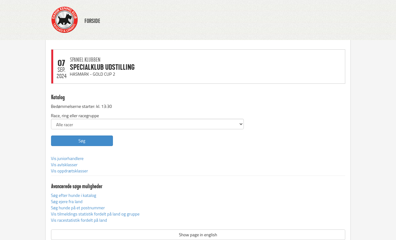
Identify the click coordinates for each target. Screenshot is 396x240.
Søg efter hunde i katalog (73, 195)
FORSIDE (92, 21)
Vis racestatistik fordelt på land (79, 220)
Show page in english (198, 234)
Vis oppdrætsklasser (69, 170)
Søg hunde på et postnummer (78, 207)
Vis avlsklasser (64, 164)
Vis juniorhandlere (67, 158)
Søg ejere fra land (67, 201)
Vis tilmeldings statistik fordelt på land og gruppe (95, 214)
